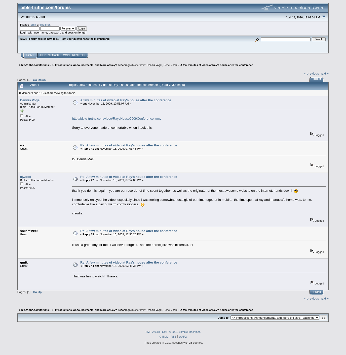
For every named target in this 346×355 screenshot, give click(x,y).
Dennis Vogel (154, 65)
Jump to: (223, 317)
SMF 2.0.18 (152, 331)
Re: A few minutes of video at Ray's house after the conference (128, 145)
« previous (311, 73)
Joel (173, 65)
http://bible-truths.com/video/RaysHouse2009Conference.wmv (116, 118)
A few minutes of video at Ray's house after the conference (125, 100)
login (33, 24)
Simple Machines (190, 331)
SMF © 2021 (170, 331)
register (45, 24)
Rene (167, 65)
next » (324, 73)
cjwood (25, 177)
